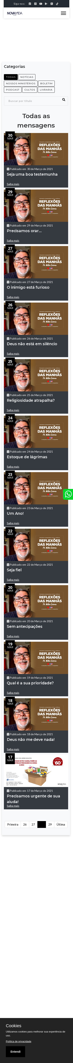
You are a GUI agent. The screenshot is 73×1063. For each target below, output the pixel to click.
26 (25, 824)
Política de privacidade (18, 1041)
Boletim (46, 83)
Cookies (13, 1026)
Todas (11, 76)
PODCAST (12, 89)
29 (50, 824)
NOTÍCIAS (26, 76)
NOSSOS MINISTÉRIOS (20, 83)
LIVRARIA (46, 89)
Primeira (12, 824)
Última (61, 824)
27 (33, 824)
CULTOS (29, 89)
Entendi (15, 1051)
